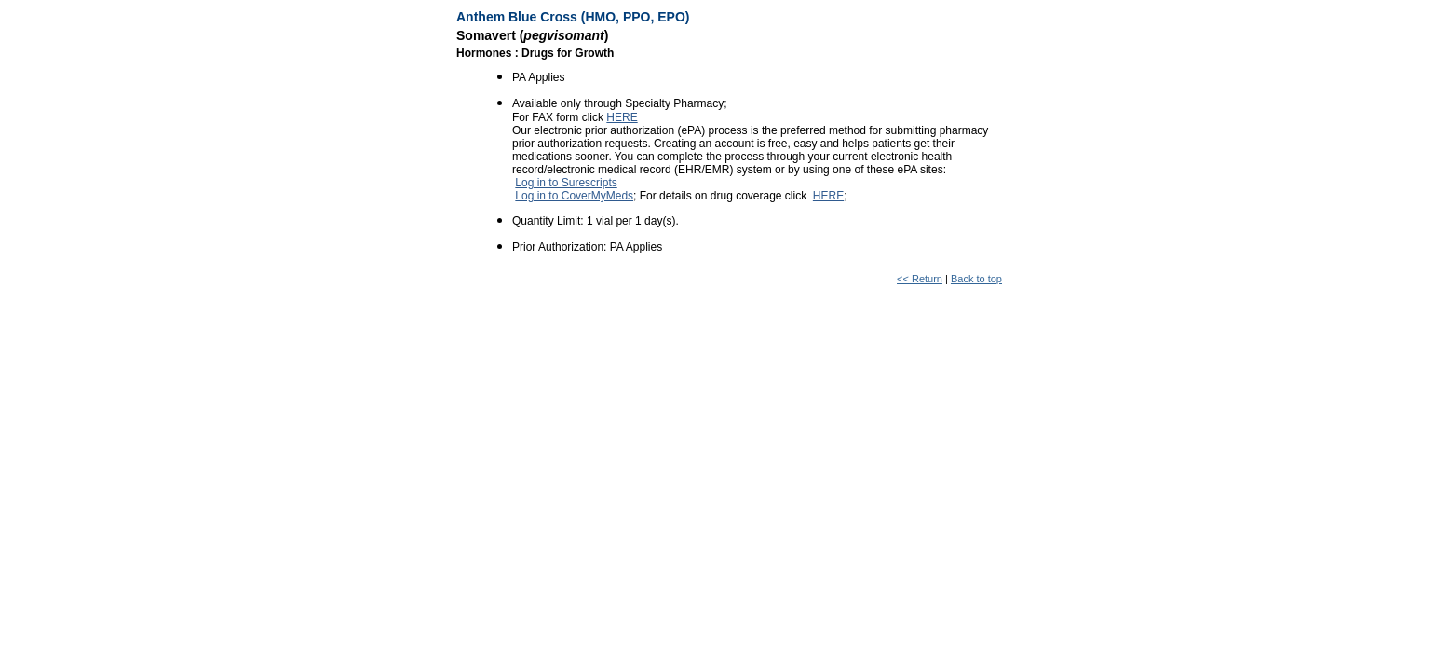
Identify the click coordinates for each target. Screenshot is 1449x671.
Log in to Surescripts (565, 182)
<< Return (919, 278)
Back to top (976, 278)
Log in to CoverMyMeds (574, 195)
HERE (621, 117)
